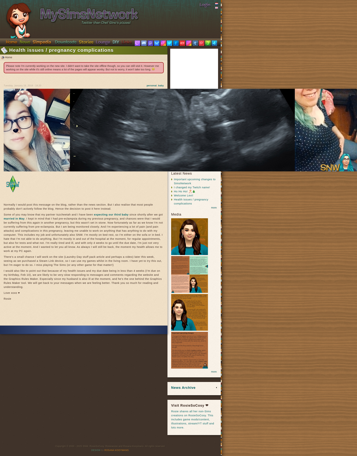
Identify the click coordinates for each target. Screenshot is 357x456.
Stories (86, 42)
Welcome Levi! (183, 195)
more (214, 207)
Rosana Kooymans (117, 450)
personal (152, 85)
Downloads (66, 42)
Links (126, 42)
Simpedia (41, 42)
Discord (103, 42)
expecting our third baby (111, 214)
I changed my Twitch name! (192, 187)
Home (12, 42)
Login (205, 4)
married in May (14, 218)
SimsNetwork (67, 12)
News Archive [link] (183, 387)
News (25, 42)
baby (161, 85)
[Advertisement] (84, 314)
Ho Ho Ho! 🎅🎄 (184, 191)
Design (96, 450)
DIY (116, 42)
